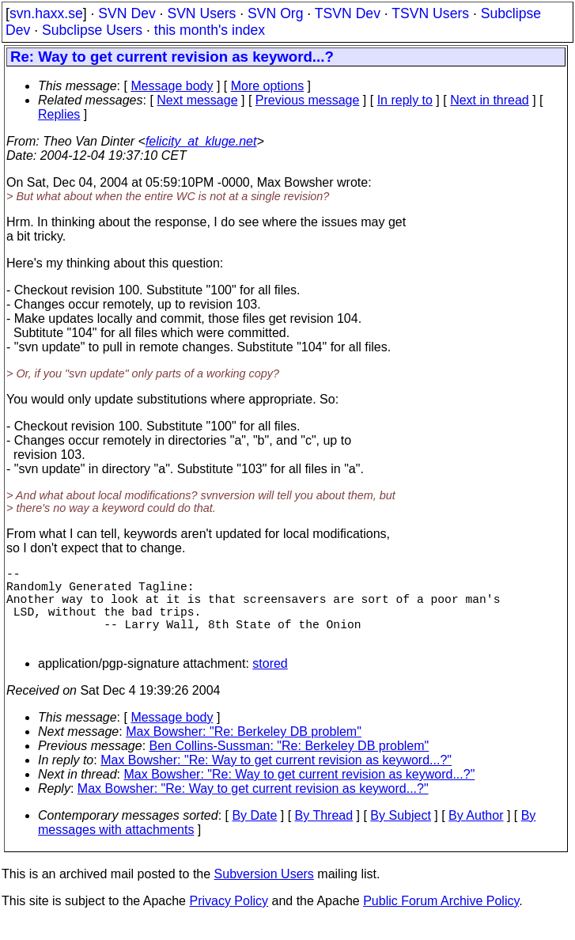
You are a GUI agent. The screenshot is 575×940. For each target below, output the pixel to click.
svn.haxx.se (46, 13)
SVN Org (275, 13)
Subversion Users (264, 893)
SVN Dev (126, 13)
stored (269, 682)
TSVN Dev (347, 13)
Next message (197, 100)
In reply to (405, 100)
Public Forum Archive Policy (441, 920)
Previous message (307, 100)
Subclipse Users (92, 30)
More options (268, 86)
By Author (475, 834)
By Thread (324, 834)
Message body (172, 86)
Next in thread (489, 100)
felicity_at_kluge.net (201, 141)
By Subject (400, 834)
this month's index (209, 30)
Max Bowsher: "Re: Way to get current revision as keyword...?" (276, 779)
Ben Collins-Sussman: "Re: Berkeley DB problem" (289, 764)
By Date (254, 834)
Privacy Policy (228, 920)
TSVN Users (430, 13)
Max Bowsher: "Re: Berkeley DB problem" (243, 750)
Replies (59, 114)
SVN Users (201, 13)
